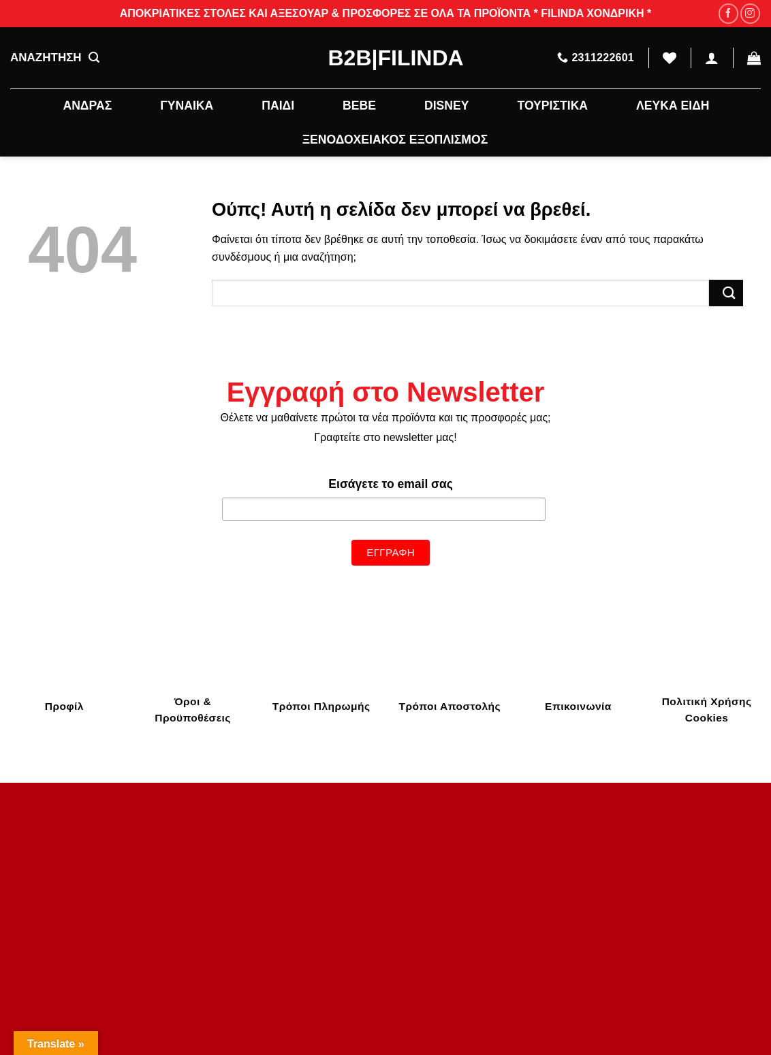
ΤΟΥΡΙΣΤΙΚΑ (552, 105)
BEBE (359, 105)
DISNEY (446, 105)
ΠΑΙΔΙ (278, 105)
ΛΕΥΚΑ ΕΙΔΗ (672, 105)
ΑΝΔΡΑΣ (87, 105)
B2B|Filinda (385, 58)
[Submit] (726, 293)
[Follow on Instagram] (750, 13)
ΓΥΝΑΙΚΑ (186, 105)
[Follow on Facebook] (728, 13)
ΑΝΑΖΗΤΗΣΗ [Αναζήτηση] (54, 58)
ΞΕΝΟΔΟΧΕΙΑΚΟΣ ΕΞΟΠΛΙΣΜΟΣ (395, 139)
